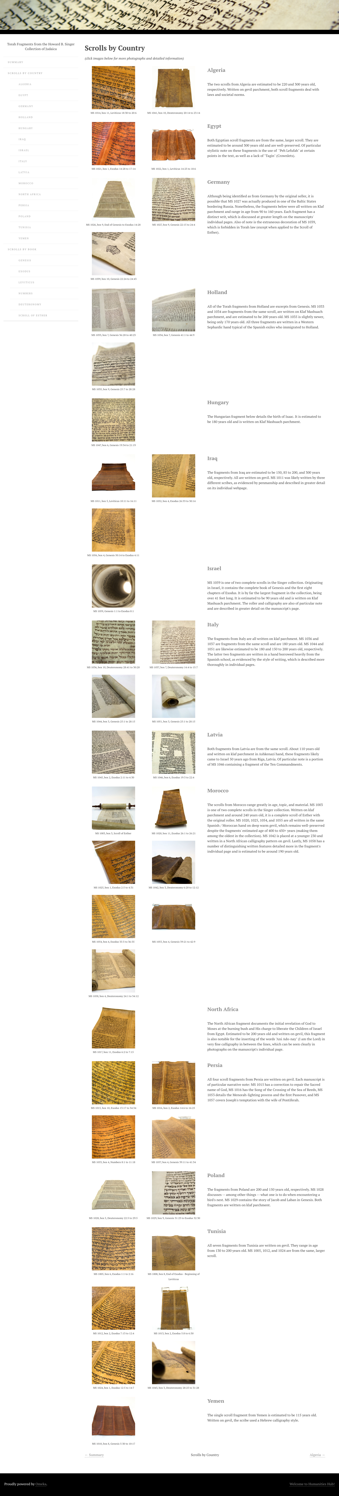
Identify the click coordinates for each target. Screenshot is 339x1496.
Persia (24, 205)
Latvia (24, 172)
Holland (26, 117)
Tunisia (25, 227)
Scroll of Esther (33, 315)
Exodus (24, 271)
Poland (25, 216)
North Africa (30, 194)
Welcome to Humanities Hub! (312, 1484)
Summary (15, 62)
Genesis (25, 260)
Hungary (26, 128)
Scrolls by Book (22, 249)
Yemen (24, 238)
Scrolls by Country (25, 73)
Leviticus (27, 282)
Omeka (40, 1484)
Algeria (25, 84)
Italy (23, 161)
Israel (24, 150)
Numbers (26, 293)
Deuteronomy (30, 304)
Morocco (26, 183)
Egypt (23, 95)
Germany (26, 106)
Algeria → (317, 1454)
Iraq (22, 139)
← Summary (94, 1454)
